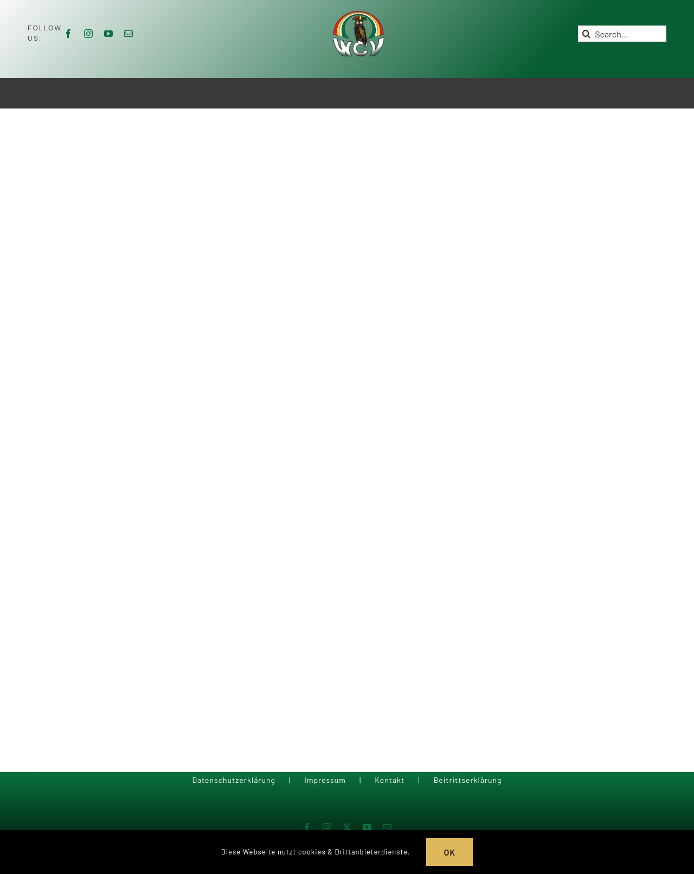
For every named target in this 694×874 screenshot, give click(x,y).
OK (449, 852)
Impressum (325, 779)
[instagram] (88, 33)
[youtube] (108, 33)
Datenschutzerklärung (233, 779)
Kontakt (389, 779)
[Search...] (622, 33)
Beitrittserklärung (467, 779)
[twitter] (347, 827)
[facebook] (68, 33)
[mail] (128, 33)
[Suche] (586, 33)
